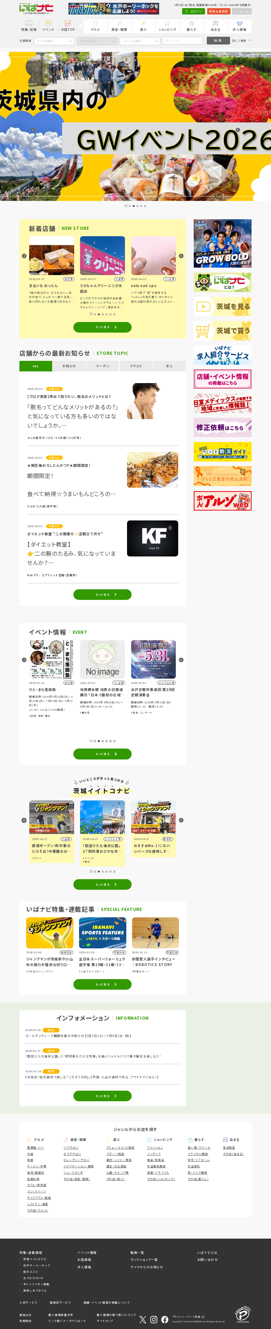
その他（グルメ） (37, 1210)
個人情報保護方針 (60, 1315)
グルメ (95, 29)
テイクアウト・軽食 (39, 1197)
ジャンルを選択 (132, 41)
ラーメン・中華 (37, 1166)
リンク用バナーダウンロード (67, 1321)
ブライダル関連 (198, 1154)
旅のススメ (30, 1272)
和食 (30, 1160)
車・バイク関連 (197, 1172)
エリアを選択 (45, 41)
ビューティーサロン (76, 1160)
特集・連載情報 (30, 1252)
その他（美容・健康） (77, 1179)
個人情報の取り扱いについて (116, 1315)
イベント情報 (87, 1252)
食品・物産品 (155, 1160)
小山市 (117, 839)
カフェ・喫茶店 (37, 1185)
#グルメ (66, 721)
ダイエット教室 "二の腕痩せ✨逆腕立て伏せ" (65, 533)
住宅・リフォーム (199, 1160)
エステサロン (72, 1154)
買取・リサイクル (158, 1172)
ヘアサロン (71, 1147)
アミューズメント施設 (121, 1147)
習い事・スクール (199, 1147)
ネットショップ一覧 (144, 1259)
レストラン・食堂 (37, 1204)
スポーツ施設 (116, 1154)
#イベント (37, 858)
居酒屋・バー (35, 1147)
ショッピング (167, 29)
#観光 (137, 861)
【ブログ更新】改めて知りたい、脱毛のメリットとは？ (69, 396)
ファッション (155, 1147)
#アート (36, 861)
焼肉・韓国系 (35, 1172)
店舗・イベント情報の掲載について (107, 1302)
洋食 (30, 1154)
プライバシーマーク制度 (186, 1316)
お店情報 (84, 1259)
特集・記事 (29, 29)
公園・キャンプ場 (118, 1172)
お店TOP (68, 29)
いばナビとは (207, 1252)
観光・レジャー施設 (119, 1160)
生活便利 (194, 1166)
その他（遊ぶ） (116, 1179)
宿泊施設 (229, 1147)
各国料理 (33, 1179)
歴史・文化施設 (117, 1166)
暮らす (191, 29)
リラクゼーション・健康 (79, 1166)
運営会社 (25, 1315)
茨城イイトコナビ (34, 1259)
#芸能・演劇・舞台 (91, 715)
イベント (48, 29)
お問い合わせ (207, 1259)
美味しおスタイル (35, 1290)
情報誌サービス (60, 1302)
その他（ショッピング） (161, 1179)
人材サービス (28, 1302)
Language (242, 11)
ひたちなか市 (164, 839)
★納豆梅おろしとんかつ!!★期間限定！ (59, 465)
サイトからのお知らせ (147, 1267)
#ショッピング (52, 721)
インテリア (154, 1154)
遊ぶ (143, 29)
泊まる (215, 29)
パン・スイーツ (36, 1191)
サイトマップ (105, 1321)
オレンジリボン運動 (36, 1284)
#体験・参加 (36, 721)
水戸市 (66, 839)
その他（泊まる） (233, 1154)
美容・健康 (119, 29)
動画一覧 (137, 1252)
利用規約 (25, 1321)
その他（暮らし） (198, 1179)
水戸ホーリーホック (36, 1265)
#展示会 (136, 712)
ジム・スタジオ (73, 1172)
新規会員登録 (218, 11)
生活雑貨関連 (156, 1166)
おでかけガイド (33, 1278)
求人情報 (239, 29)
